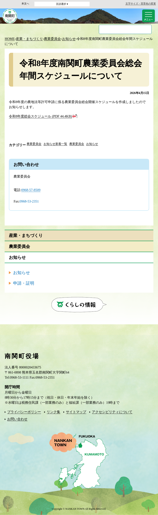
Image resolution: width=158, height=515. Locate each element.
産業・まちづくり (29, 39)
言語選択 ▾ (62, 4)
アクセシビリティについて (112, 412)
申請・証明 (23, 283)
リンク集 (53, 412)
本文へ (25, 3)
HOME (10, 39)
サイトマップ (76, 412)
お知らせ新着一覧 (55, 143)
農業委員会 (52, 39)
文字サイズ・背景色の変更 (140, 3)
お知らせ (69, 39)
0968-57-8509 (31, 190)
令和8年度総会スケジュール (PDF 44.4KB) (40, 116)
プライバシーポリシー (24, 412)
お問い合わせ (17, 419)
